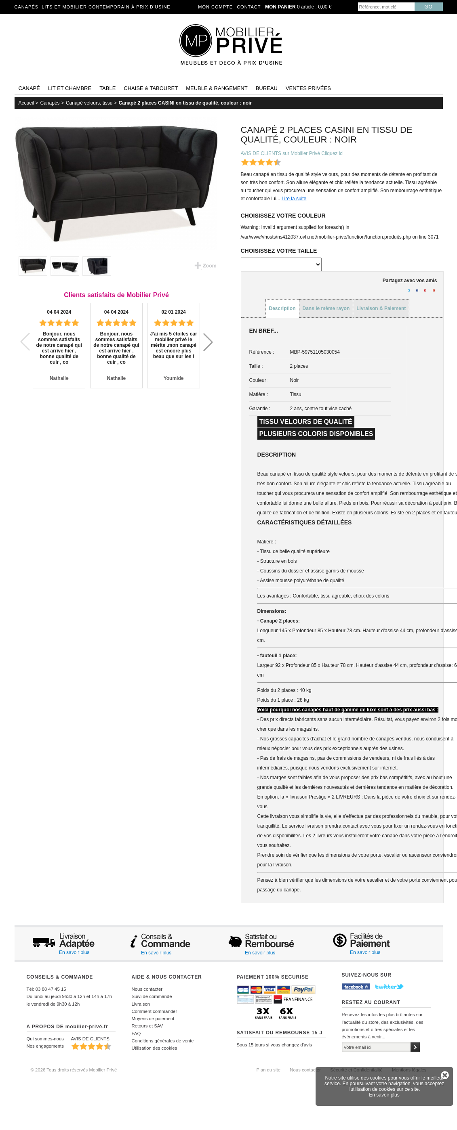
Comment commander (154, 1011)
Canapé (29, 88)
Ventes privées (308, 88)
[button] (208, 342)
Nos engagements (45, 1046)
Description (282, 308)
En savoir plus (384, 1095)
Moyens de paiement (153, 1018)
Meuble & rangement (216, 88)
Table (107, 88)
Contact (249, 6)
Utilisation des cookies (154, 1048)
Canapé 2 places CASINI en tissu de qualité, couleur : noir (185, 103)
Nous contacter (147, 989)
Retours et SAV (147, 1025)
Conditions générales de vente (163, 1040)
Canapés (50, 103)
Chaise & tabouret (151, 88)
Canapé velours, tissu (89, 103)
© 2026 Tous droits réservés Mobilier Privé (74, 1069)
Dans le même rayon (326, 308)
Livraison (141, 1004)
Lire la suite (294, 198)
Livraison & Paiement (381, 308)
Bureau (267, 88)
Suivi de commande (152, 996)
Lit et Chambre (69, 88)
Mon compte (215, 6)
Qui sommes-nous (45, 1038)
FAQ (136, 1033)
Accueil (26, 103)
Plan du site (269, 1069)
